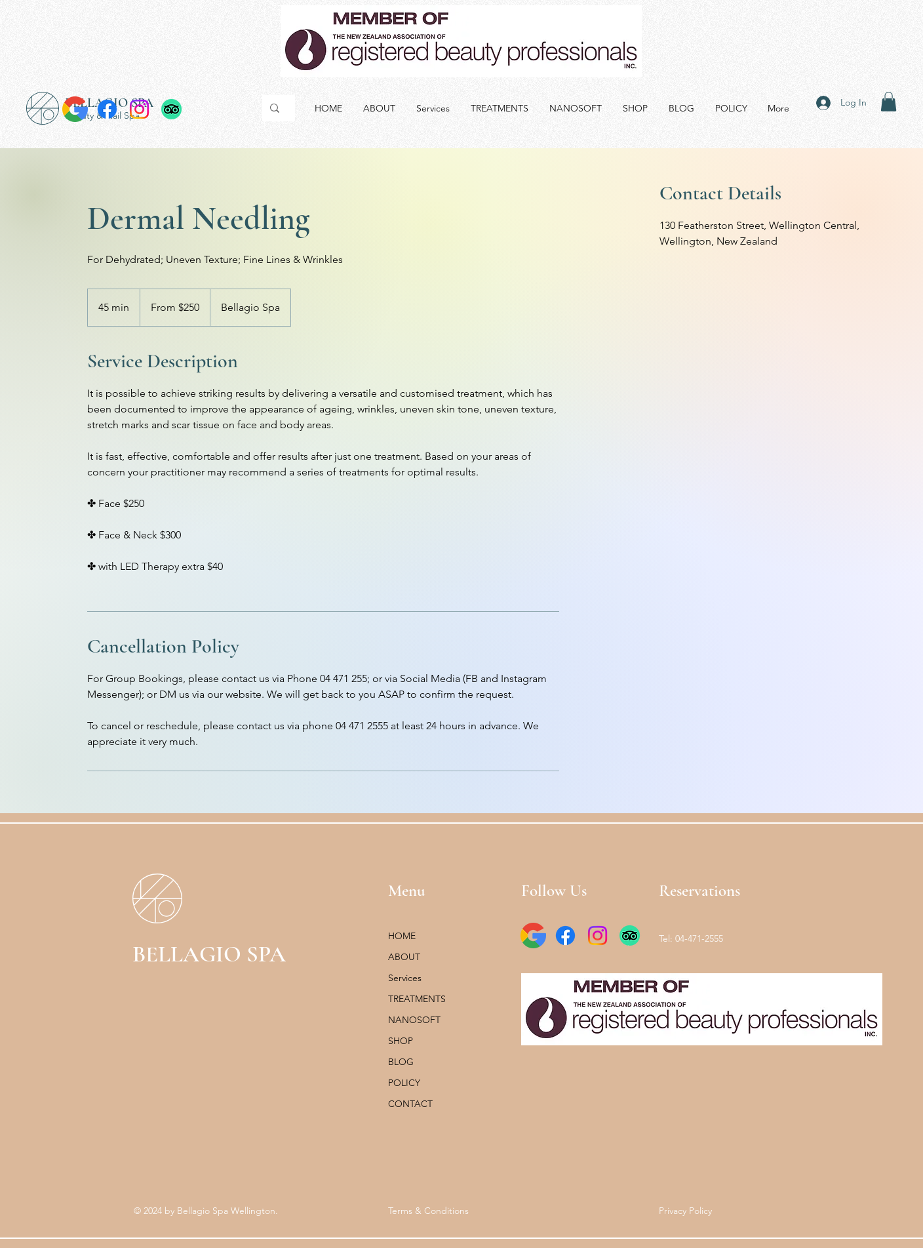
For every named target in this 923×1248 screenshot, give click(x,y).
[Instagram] (139, 109)
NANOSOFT (414, 1020)
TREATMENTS (417, 999)
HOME (402, 936)
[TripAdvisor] (171, 109)
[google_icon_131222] (75, 109)
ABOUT (404, 957)
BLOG (401, 1062)
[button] (888, 101)
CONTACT (410, 1104)
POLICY (404, 1083)
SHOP (400, 1041)
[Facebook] (107, 109)
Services (405, 978)
